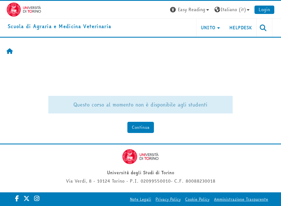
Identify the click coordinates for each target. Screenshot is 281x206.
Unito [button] (209, 27)
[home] (58, 27)
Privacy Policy (169, 199)
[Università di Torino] (23, 9)
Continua (140, 127)
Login (265, 9)
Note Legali (141, 199)
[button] (191, 9)
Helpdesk (241, 27)
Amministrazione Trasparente (242, 199)
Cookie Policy (198, 199)
